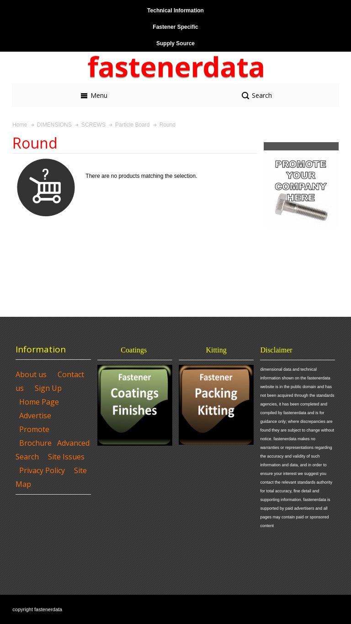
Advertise (35, 416)
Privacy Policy (42, 470)
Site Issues (66, 457)
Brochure (35, 443)
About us (31, 374)
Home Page (39, 402)
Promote (34, 429)
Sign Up (48, 388)
